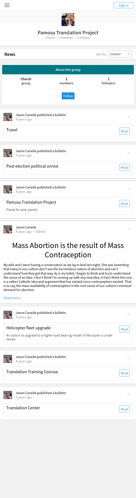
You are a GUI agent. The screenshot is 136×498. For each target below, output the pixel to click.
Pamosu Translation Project (31, 202)
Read (124, 131)
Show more (12, 298)
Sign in (124, 5)
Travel (11, 130)
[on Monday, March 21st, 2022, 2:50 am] (24, 361)
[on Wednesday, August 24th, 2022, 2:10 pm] (24, 191)
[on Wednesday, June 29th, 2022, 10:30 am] (24, 231)
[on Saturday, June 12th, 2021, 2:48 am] (24, 397)
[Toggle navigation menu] (7, 5)
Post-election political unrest (32, 166)
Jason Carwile (26, 115)
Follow (68, 96)
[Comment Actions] (129, 116)
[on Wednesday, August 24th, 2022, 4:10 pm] (24, 155)
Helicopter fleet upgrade (28, 328)
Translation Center (23, 408)
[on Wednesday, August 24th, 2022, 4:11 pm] (24, 119)
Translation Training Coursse (32, 372)
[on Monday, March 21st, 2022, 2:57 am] (24, 317)
